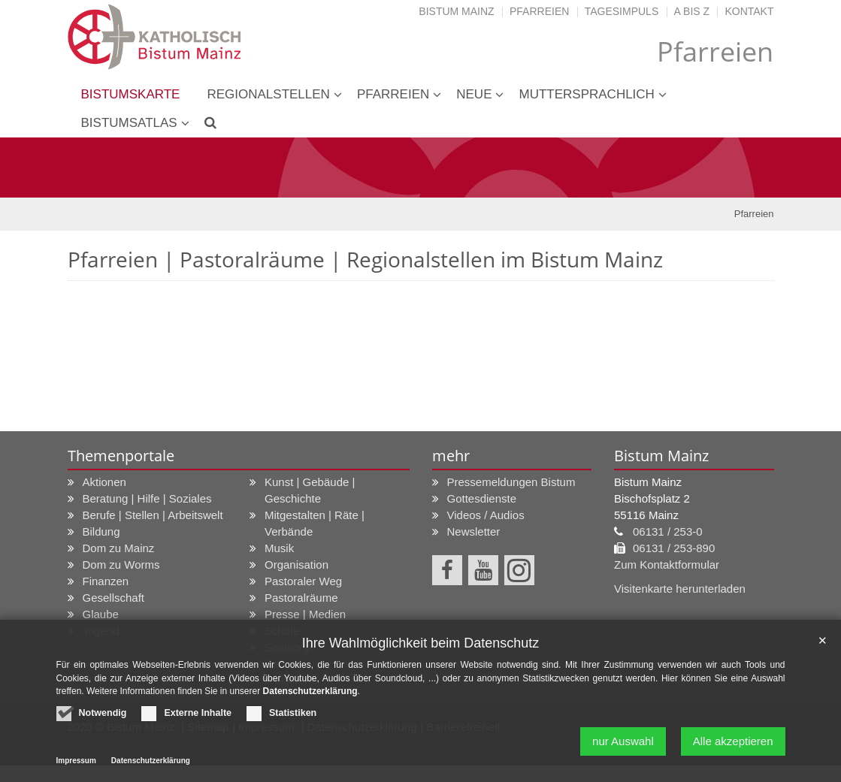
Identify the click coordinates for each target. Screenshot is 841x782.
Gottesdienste (482, 498)
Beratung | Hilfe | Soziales (147, 498)
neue (474, 94)
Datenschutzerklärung (310, 698)
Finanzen (106, 581)
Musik (279, 548)
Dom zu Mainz (119, 548)
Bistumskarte (130, 94)
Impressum (76, 768)
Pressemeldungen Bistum (511, 482)
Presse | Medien (305, 614)
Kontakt (749, 11)
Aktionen (104, 482)
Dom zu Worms (121, 564)
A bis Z (691, 11)
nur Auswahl (623, 748)
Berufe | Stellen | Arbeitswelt (153, 515)
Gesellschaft (114, 597)
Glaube (101, 614)
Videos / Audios (486, 515)
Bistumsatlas (129, 123)
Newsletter (474, 531)
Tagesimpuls (622, 11)
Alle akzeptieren (733, 748)
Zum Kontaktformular (666, 564)
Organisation (296, 564)
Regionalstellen (268, 94)
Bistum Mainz (456, 11)
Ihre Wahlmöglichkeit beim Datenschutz (420, 650)
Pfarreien (539, 11)
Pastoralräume (301, 597)
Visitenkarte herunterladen (680, 588)
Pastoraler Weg (303, 581)
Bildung (101, 531)
